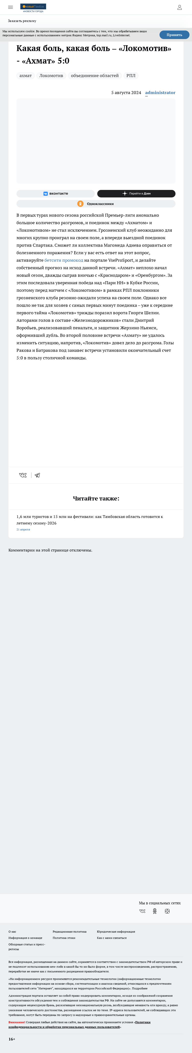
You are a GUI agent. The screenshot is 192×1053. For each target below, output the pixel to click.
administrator (160, 92)
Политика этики (64, 938)
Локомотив (51, 75)
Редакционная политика (69, 931)
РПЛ (131, 75)
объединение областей (95, 75)
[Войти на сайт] (179, 7)
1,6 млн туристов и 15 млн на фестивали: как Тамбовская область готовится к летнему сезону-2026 (96, 523)
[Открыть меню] (10, 7)
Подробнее (140, 988)
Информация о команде (25, 938)
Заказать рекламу (22, 21)
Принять (174, 35)
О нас (12, 931)
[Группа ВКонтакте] (55, 193)
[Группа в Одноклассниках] (96, 203)
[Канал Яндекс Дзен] (136, 193)
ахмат (26, 75)
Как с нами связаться (111, 938)
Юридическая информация (116, 931)
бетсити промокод (63, 260)
